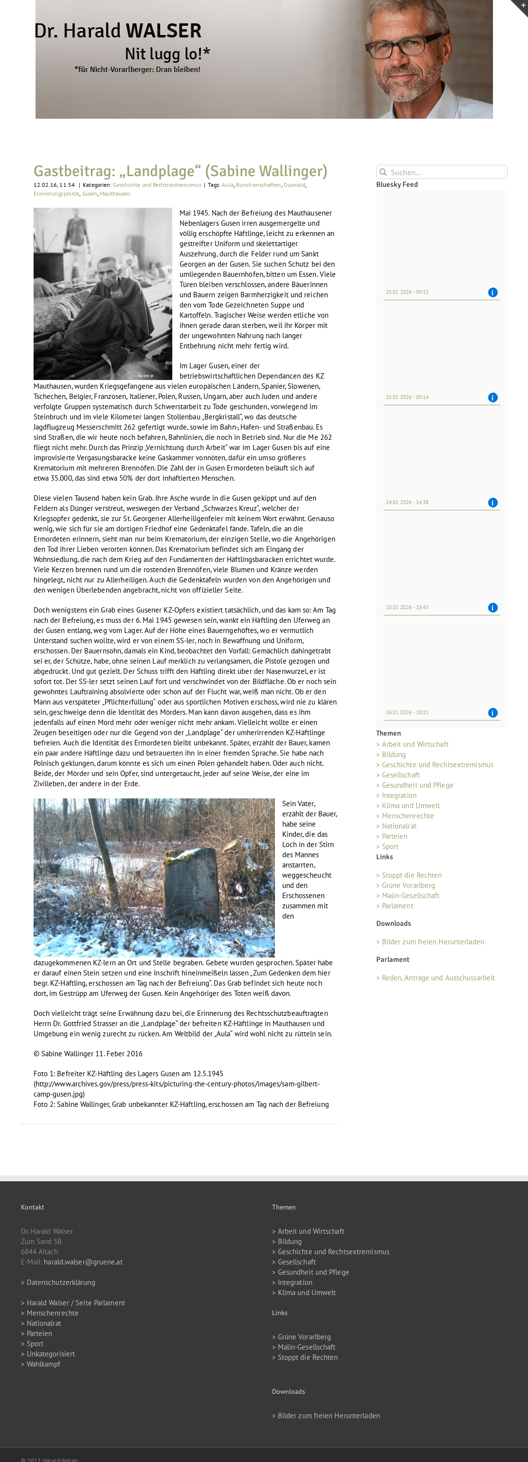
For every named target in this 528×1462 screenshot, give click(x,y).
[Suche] (383, 172)
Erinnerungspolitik (57, 193)
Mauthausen (115, 193)
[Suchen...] (442, 172)
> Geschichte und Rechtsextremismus (434, 764)
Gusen (90, 193)
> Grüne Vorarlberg (406, 885)
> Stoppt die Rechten (409, 875)
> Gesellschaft (398, 774)
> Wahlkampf (41, 1364)
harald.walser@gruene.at (83, 1261)
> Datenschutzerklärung (58, 1282)
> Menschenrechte (405, 815)
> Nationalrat (396, 825)
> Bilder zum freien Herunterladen (430, 941)
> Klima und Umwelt (408, 805)
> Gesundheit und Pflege (415, 785)
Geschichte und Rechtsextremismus (157, 184)
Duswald (295, 184)
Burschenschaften (258, 184)
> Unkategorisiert (48, 1353)
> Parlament (394, 905)
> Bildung (391, 754)
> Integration (396, 795)
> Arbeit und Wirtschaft (412, 744)
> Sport (387, 846)
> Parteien (392, 836)
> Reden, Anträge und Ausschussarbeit (435, 977)
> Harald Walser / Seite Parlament (73, 1302)
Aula (227, 184)
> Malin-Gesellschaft (408, 895)
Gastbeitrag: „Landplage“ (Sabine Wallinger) (181, 171)
